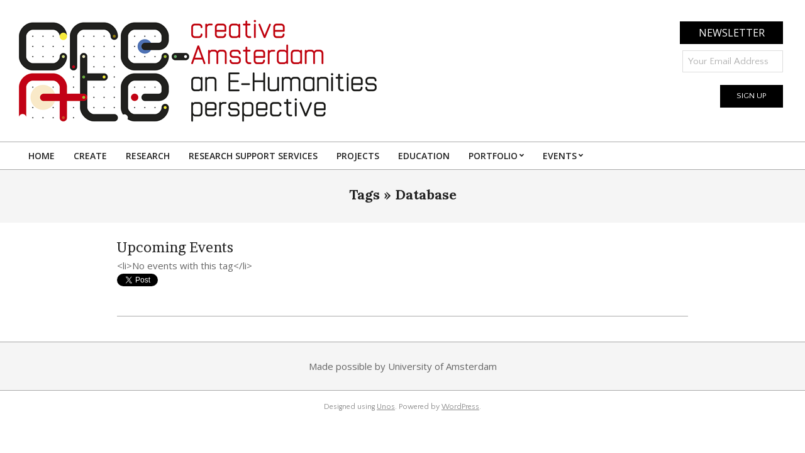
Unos (386, 407)
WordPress (460, 407)
